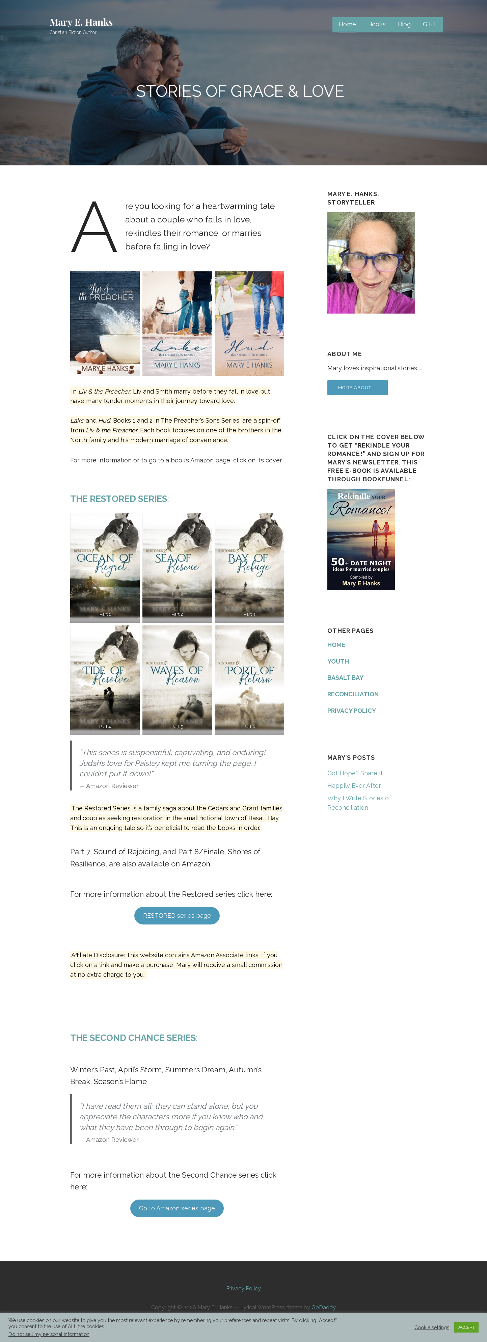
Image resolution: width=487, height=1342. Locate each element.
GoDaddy (324, 1307)
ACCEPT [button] (466, 1327)
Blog (404, 24)
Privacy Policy (243, 1288)
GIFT (429, 24)
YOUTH (338, 661)
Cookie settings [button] (431, 1327)
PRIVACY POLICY (351, 710)
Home (347, 24)
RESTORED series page (177, 915)
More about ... (357, 387)
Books (377, 24)
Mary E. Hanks (81, 22)
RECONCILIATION (353, 694)
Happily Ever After (354, 785)
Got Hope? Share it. (355, 773)
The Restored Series (118, 499)
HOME (336, 644)
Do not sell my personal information (48, 1334)
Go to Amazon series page (177, 1208)
